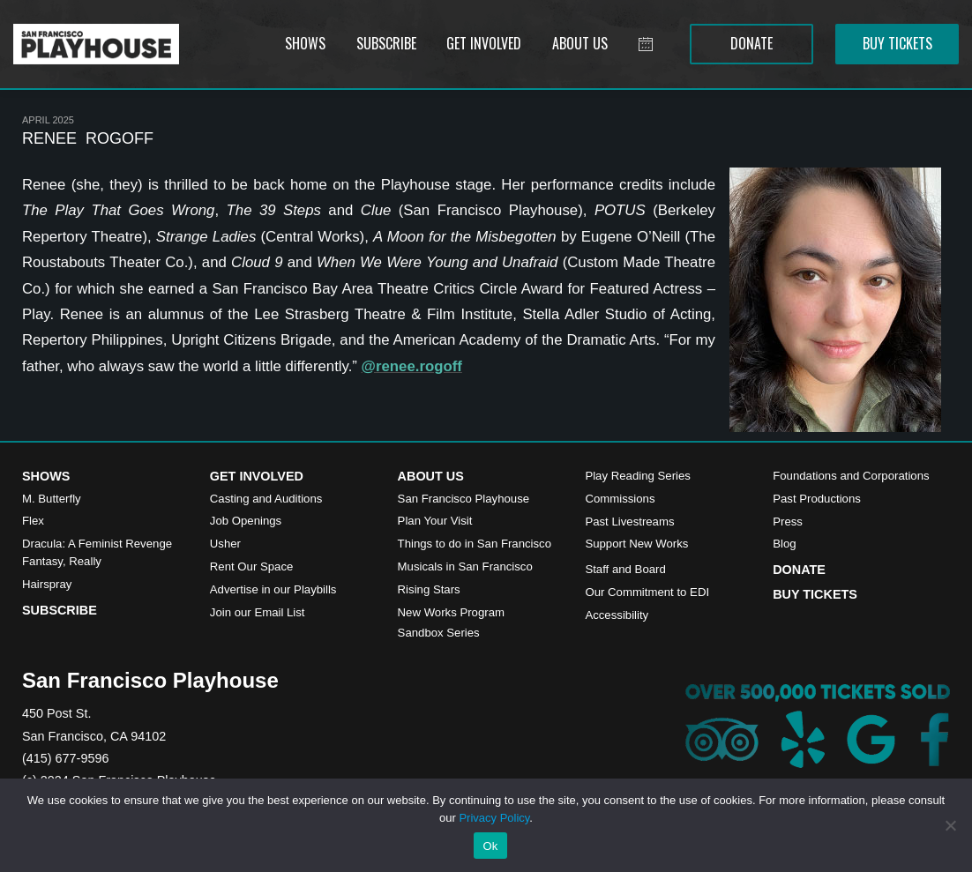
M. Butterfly (51, 498)
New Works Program (451, 612)
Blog (784, 543)
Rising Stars (429, 589)
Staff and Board (625, 569)
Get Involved (256, 476)
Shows (46, 476)
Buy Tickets (815, 594)
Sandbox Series (439, 632)
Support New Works (636, 543)
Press (788, 521)
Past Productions (817, 498)
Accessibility (616, 615)
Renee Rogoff (87, 138)
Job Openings (245, 520)
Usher (225, 543)
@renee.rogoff (412, 366)
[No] (950, 825)
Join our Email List (257, 612)
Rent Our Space (252, 566)
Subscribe (59, 610)
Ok (489, 846)
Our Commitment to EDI (647, 592)
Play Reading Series (638, 475)
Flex (33, 520)
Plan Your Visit (435, 520)
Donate (799, 570)
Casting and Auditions (266, 498)
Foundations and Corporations (851, 475)
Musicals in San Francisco (465, 566)
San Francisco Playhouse (464, 498)
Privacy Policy (494, 817)
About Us (431, 476)
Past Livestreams (629, 521)
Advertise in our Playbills (273, 589)
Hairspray (46, 584)
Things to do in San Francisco (474, 543)
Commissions (619, 498)
